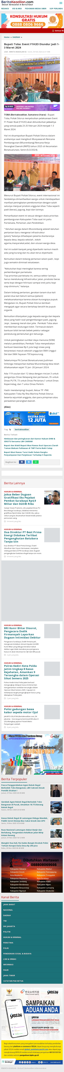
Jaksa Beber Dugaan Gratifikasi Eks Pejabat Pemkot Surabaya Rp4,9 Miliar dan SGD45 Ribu (20, 499)
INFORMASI (8, 964)
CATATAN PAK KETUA (13, 981)
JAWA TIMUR (9, 975)
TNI (5, 921)
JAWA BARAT (9, 904)
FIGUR (6, 970)
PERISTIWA (8, 942)
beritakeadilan (22, 429)
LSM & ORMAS (9, 959)
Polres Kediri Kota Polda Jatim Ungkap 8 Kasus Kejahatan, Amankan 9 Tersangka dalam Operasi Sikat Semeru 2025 (21, 672)
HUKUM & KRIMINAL (13, 491)
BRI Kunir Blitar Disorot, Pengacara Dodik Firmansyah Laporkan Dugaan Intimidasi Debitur (22, 632)
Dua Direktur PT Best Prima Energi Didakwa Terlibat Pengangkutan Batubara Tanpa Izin (22, 536)
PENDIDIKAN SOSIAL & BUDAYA (17, 953)
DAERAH (7, 915)
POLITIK (6, 932)
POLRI (6, 948)
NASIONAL (8, 910)
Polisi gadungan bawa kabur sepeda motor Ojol (21, 710)
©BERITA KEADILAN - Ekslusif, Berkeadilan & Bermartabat (23, 1068)
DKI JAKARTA (9, 926)
